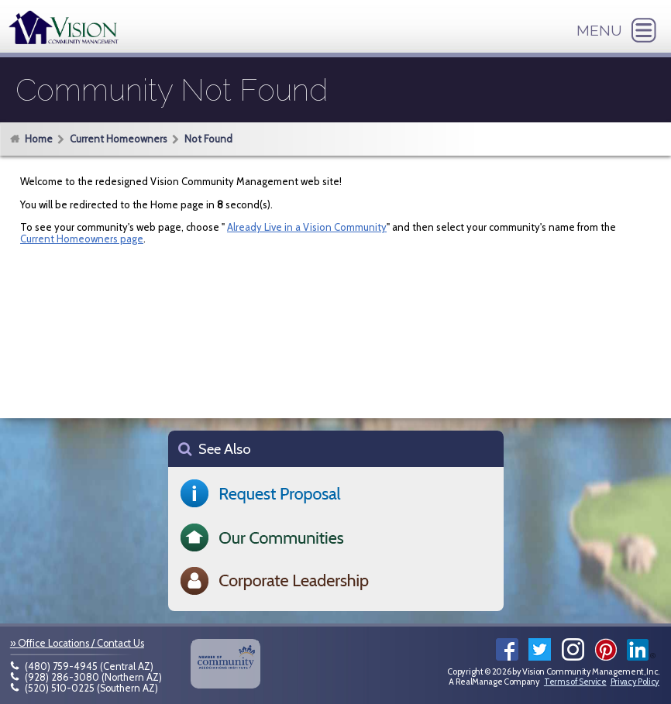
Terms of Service (575, 681)
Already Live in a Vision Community (307, 227)
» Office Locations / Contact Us (77, 643)
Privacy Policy (635, 681)
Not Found (208, 138)
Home (39, 138)
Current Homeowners (118, 138)
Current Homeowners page (81, 238)
